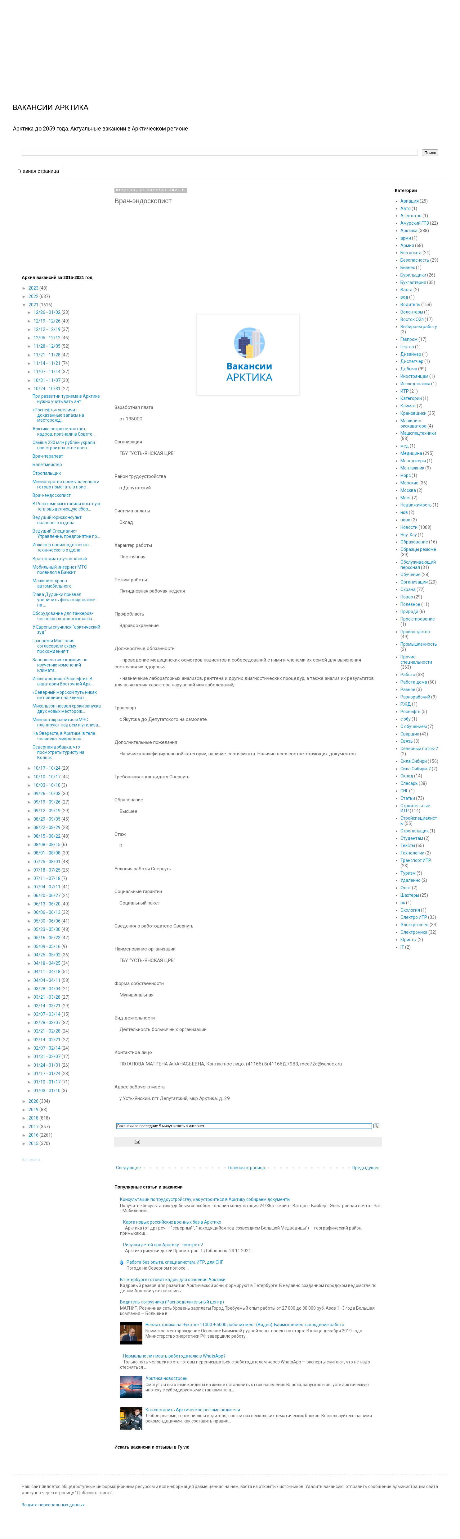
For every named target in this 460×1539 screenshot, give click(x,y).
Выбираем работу (418, 326)
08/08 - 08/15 (47, 844)
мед (404, 445)
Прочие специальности (416, 659)
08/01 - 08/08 (47, 852)
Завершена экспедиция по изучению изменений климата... (60, 665)
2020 (34, 1101)
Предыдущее (366, 1167)
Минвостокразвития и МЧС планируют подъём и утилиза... (67, 722)
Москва (408, 490)
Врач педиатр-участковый (60, 558)
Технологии (412, 852)
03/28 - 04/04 (47, 988)
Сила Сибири (413, 761)
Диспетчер (411, 361)
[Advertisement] (186, 43)
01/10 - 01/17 (47, 1081)
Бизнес (407, 267)
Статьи (407, 798)
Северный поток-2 (419, 748)
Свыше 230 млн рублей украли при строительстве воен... (64, 445)
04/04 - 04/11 (47, 980)
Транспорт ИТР (415, 860)
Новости (409, 527)
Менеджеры (413, 460)
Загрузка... (32, 1159)
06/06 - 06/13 (47, 912)
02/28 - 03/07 (47, 1022)
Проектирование (417, 618)
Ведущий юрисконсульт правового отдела (57, 520)
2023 (34, 288)
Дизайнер (410, 354)
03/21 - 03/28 (47, 997)
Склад (406, 775)
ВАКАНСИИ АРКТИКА (50, 107)
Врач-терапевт (48, 456)
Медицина (411, 453)
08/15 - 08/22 (47, 836)
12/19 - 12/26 (47, 320)
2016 (34, 1135)
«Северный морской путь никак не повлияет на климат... (65, 695)
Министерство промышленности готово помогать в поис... (66, 484)
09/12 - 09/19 (47, 810)
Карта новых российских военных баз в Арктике (172, 1222)
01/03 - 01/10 (47, 1090)
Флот (405, 887)
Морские (409, 482)
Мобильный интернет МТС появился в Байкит (60, 570)
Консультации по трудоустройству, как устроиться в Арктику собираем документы (205, 1199)
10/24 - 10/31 (47, 388)
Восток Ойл (412, 319)
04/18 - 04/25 (47, 963)
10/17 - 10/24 (47, 768)
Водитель (410, 304)
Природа (409, 611)
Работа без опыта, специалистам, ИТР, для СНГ (175, 1262)
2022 (34, 296)
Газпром (409, 339)
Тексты (407, 845)
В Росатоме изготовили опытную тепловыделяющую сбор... (66, 506)
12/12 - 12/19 (47, 329)
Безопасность (414, 260)
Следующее (128, 1167)
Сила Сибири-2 (415, 768)
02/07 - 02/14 (47, 1048)
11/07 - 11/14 (47, 371)
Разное (407, 689)
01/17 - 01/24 (47, 1073)
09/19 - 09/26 (47, 801)
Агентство (411, 215)
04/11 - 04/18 (47, 971)
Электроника (413, 932)
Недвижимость (416, 504)
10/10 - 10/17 (47, 776)
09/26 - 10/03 (47, 793)
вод (404, 297)
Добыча (408, 368)
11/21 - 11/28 (47, 354)
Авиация (409, 201)
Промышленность (418, 644)
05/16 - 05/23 (47, 937)
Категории (411, 398)
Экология (410, 910)
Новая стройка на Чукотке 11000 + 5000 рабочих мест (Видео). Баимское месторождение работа (244, 1324)
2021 (34, 304)
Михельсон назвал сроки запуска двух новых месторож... (67, 708)
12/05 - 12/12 (47, 337)
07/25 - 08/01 (47, 861)
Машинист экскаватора (413, 423)
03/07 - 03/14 (47, 1014)
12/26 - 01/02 (47, 312)
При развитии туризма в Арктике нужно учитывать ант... (66, 399)
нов (404, 512)
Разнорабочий (415, 696)
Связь (406, 741)
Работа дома (413, 682)
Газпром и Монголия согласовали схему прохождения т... (54, 646)
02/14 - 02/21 (47, 1039)
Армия (407, 245)
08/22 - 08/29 (47, 827)
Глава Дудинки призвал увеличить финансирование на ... (64, 599)
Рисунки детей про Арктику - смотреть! (163, 1244)
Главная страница (38, 171)
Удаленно (410, 880)
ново (405, 519)
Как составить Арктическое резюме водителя (192, 1409)
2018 (34, 1117)
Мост (405, 497)
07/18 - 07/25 (47, 870)
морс (405, 475)
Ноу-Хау (408, 534)
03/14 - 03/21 (47, 1005)
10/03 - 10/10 (47, 785)
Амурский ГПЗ (414, 223)
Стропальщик (47, 473)
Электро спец (414, 924)
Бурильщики (413, 275)
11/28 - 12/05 (47, 346)
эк (402, 902)
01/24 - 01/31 (47, 1065)
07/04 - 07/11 (47, 886)
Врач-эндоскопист (52, 495)
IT (402, 947)
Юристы (408, 939)
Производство (415, 631)
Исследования (415, 383)
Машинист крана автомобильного (52, 583)
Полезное (410, 604)
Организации (414, 581)
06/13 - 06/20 (47, 903)
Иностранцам (414, 376)
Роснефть (410, 711)
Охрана (408, 589)
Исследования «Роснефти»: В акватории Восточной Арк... (63, 681)
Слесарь (409, 783)
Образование (414, 541)
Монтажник (412, 467)
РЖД (405, 704)
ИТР (404, 391)
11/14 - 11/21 (47, 363)
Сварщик (409, 733)
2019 (34, 1109)
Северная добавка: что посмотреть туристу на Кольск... (58, 752)
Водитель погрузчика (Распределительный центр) (172, 1301)
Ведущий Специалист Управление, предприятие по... (66, 534)
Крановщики (413, 413)
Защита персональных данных (53, 1504)
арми (405, 238)
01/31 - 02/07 (47, 1056)
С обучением (413, 726)
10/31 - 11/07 (47, 380)
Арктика (409, 230)
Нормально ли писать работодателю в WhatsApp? (174, 1355)
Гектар (407, 346)
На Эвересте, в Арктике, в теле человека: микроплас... (64, 736)
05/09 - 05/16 (47, 946)
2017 (34, 1126)
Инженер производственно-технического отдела (61, 547)
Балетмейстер (47, 464)
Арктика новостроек (166, 1378)
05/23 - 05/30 (47, 929)
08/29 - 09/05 (47, 819)
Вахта (406, 289)
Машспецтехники (418, 433)
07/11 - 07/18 (47, 878)
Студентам (411, 838)
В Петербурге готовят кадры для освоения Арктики (173, 1279)
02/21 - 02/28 (47, 1030)
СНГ (404, 790)
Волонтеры (411, 311)
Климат (408, 405)
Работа (407, 674)
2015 (34, 1143)
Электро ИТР (413, 917)
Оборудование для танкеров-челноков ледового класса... (64, 616)
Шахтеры (409, 895)
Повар (406, 596)
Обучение (410, 574)
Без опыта (411, 252)
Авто (405, 208)
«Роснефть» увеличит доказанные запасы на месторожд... (58, 415)
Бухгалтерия (413, 282)
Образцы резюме (418, 549)
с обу (405, 719)
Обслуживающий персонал (418, 565)
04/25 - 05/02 (47, 954)
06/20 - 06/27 (47, 895)
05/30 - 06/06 (47, 920)
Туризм (408, 873)
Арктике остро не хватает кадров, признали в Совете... (64, 431)
